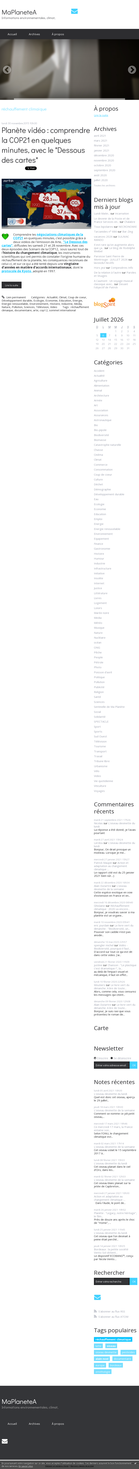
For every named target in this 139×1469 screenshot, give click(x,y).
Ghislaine (99, 905)
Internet (99, 583)
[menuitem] (12, 34)
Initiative (99, 573)
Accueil (12, 34)
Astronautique (102, 420)
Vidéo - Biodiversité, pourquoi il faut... (112, 946)
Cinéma (98, 454)
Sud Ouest (100, 736)
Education (65, 300)
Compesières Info (122, 267)
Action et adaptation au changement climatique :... (111, 866)
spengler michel (103, 945)
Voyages (99, 790)
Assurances (101, 415)
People (98, 657)
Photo (98, 667)
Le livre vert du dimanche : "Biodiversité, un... (113, 927)
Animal (98, 390)
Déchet (98, 484)
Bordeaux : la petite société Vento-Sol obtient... (111, 1250)
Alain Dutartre (102, 886)
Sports (98, 731)
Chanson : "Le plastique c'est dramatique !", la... (115, 966)
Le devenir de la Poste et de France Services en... (112, 220)
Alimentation (101, 385)
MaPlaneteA (19, 11)
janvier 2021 (101, 150)
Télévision (42, 307)
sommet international (62, 310)
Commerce (101, 464)
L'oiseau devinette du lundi (114, 824)
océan (97, 642)
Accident (99, 370)
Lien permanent (14, 297)
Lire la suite (11, 285)
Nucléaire (100, 637)
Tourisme (100, 746)
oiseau (111, 1346)
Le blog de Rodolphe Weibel (114, 249)
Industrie (67, 304)
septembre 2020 (104, 170)
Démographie (102, 489)
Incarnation (122, 213)
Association (101, 410)
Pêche (98, 652)
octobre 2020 (102, 165)
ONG (97, 647)
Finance (98, 543)
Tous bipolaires (103, 226)
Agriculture (100, 380)
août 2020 (100, 175)
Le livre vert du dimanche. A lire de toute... (111, 986)
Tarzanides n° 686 (105, 231)
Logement (100, 602)
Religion (99, 692)
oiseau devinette (106, 1352)
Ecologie (38, 300)
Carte (101, 1028)
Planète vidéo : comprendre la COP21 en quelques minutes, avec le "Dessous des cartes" (46, 145)
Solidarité (100, 716)
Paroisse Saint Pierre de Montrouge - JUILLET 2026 (111, 257)
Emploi (98, 519)
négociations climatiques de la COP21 (48, 236)
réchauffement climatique (113, 1339)
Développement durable (17, 300)
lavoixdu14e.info (104, 263)
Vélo (96, 771)
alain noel (102, 1358)
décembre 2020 (104, 155)
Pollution (17, 307)
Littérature (101, 593)
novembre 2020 (104, 160)
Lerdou (98, 843)
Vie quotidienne (103, 781)
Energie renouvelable (15, 304)
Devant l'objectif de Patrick (111, 285)
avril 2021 (100, 135)
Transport (100, 751)
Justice (98, 588)
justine (98, 965)
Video (53, 307)
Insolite (98, 578)
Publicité (99, 687)
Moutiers (99, 985)
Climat (63, 297)
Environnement (39, 304)
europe (100, 1365)
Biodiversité (101, 435)
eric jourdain (101, 925)
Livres (98, 598)
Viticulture (100, 785)
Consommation (103, 469)
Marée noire (101, 612)
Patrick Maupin (103, 862)
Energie (77, 300)
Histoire (55, 304)
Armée (98, 400)
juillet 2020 (101, 180)
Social (97, 711)
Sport (97, 726)
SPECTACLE (101, 721)
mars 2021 (101, 140)
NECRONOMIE (128, 226)
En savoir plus (26, 1466)
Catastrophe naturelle (107, 444)
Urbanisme (101, 766)
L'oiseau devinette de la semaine (110, 887)
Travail (98, 756)
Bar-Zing (127, 231)
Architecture (101, 395)
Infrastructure (102, 568)
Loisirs (98, 608)
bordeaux (115, 1365)
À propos (58, 34)
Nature (6, 307)
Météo (98, 622)
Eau (96, 499)
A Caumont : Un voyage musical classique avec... (113, 282)
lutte (98, 1346)
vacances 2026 (103, 236)
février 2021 (101, 145)
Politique (99, 677)
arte (35, 310)
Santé (97, 696)
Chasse (98, 449)
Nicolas (98, 823)
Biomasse (100, 439)
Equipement (101, 538)
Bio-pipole (100, 430)
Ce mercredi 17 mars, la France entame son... (113, 1128)
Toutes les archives (104, 185)
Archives (34, 34)
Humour (99, 558)
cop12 (44, 310)
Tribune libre (102, 761)
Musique (99, 627)
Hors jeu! (99, 267)
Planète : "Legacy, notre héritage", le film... (115, 1214)
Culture (98, 479)
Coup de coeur (77, 297)
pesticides (128, 1352)
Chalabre (129, 222)
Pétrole (98, 662)
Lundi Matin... (102, 213)
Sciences (29, 307)
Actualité (52, 297)
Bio (96, 425)
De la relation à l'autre (107, 272)
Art (96, 405)
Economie (51, 300)
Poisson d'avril (103, 672)
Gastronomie (102, 548)
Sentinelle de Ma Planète (109, 706)
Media (78, 304)
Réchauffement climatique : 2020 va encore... (112, 907)
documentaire (23, 310)
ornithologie (103, 1371)
